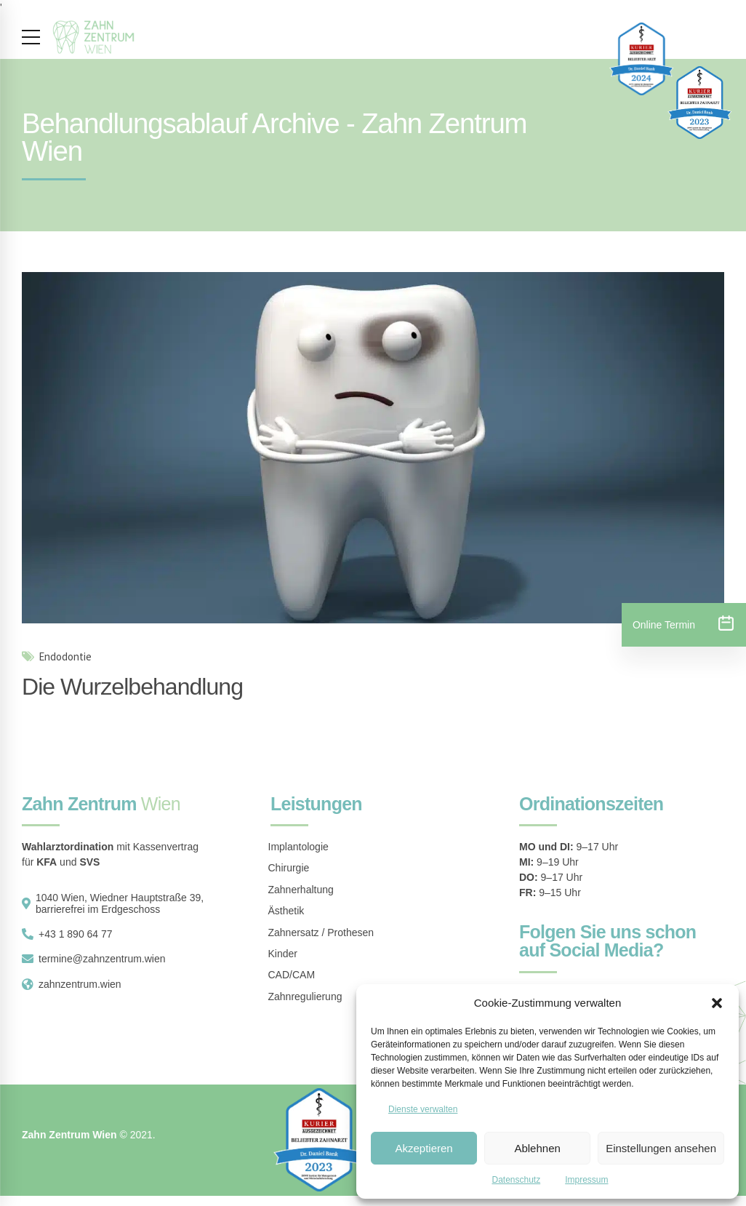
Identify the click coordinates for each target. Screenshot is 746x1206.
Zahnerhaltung (301, 889)
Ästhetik (286, 911)
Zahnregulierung (305, 996)
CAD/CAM (292, 975)
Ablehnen (537, 1148)
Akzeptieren (423, 1148)
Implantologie (298, 846)
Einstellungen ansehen (661, 1148)
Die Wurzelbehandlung (132, 687)
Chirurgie (289, 868)
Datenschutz (516, 1180)
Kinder (282, 953)
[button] (717, 1003)
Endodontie (65, 657)
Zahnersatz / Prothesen (321, 932)
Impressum (586, 1180)
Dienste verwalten (422, 1109)
